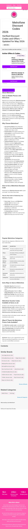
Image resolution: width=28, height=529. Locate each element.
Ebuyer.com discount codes (7, 380)
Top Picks (19, 5)
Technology (12, 393)
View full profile (8, 90)
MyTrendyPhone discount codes (8, 366)
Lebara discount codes (18, 369)
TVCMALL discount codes (7, 377)
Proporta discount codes (19, 374)
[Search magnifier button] (20, 8)
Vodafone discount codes (7, 374)
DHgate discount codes (20, 358)
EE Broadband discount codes (8, 358)
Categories (8, 5)
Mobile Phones (5, 393)
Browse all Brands (23, 384)
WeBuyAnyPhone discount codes (8, 363)
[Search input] (13, 8)
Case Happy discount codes (7, 355)
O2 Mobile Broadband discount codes (9, 371)
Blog (14, 5)
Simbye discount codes (16, 360)
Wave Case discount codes (7, 369)
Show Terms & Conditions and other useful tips (12, 49)
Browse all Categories (22, 397)
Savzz (8, 2)
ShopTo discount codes (18, 377)
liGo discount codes (6, 360)
